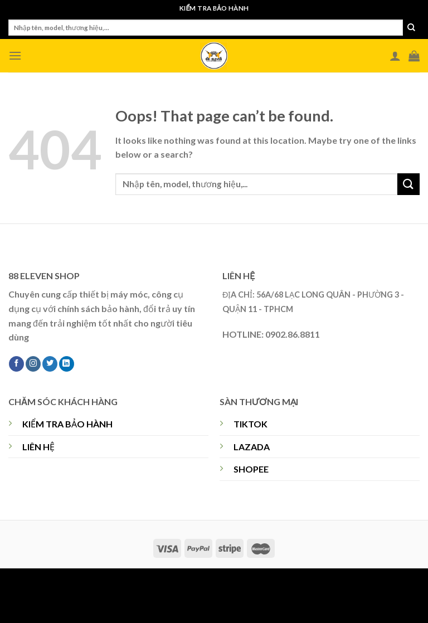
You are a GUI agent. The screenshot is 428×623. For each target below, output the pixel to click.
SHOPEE (251, 469)
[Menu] (15, 55)
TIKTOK (251, 423)
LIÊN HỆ (38, 446)
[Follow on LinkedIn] (66, 364)
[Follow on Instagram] (33, 364)
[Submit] (411, 28)
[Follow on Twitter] (49, 364)
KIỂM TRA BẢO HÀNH (67, 423)
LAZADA (252, 446)
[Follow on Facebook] (16, 364)
